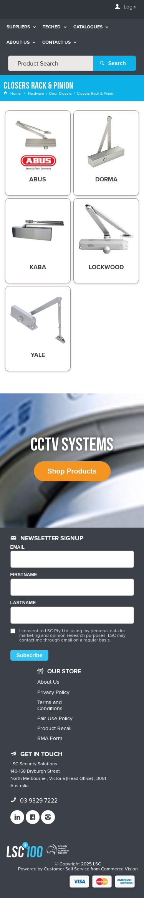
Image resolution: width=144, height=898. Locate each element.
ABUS (37, 180)
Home (12, 93)
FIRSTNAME (23, 574)
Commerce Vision (119, 868)
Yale (38, 355)
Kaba (38, 267)
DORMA (106, 180)
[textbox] (50, 63)
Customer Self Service (66, 868)
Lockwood (106, 267)
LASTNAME (23, 602)
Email (17, 547)
